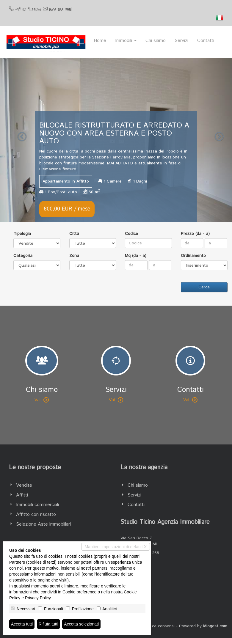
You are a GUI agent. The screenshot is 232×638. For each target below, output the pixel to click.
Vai (42, 400)
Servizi (181, 40)
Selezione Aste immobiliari (43, 524)
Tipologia (22, 234)
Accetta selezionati (81, 624)
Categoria (22, 256)
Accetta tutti (22, 624)
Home (100, 40)
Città (74, 234)
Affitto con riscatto (36, 514)
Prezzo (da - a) (195, 234)
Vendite (24, 485)
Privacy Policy (38, 597)
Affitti (22, 495)
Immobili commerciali (37, 504)
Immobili (126, 40)
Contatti (205, 40)
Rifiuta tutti (48, 624)
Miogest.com (215, 626)
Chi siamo (155, 40)
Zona (74, 256)
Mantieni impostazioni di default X (115, 546)
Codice (131, 234)
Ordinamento (193, 256)
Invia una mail (60, 9)
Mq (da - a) (135, 256)
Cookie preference (79, 592)
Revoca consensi (158, 626)
